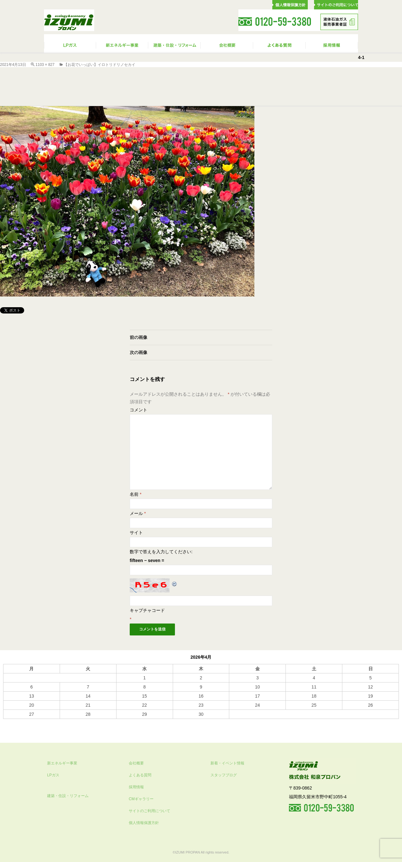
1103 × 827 (44, 64)
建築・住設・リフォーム (68, 796)
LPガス (53, 775)
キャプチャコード (147, 610)
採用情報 (136, 787)
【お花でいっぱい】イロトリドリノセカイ (99, 64)
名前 (135, 494)
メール (138, 513)
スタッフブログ (223, 775)
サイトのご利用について (149, 811)
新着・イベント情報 (227, 763)
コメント (138, 409)
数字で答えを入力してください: (161, 551)
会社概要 (136, 763)
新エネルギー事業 (62, 763)
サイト (136, 532)
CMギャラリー (141, 799)
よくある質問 (140, 775)
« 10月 (9, 721)
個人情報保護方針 (144, 823)
